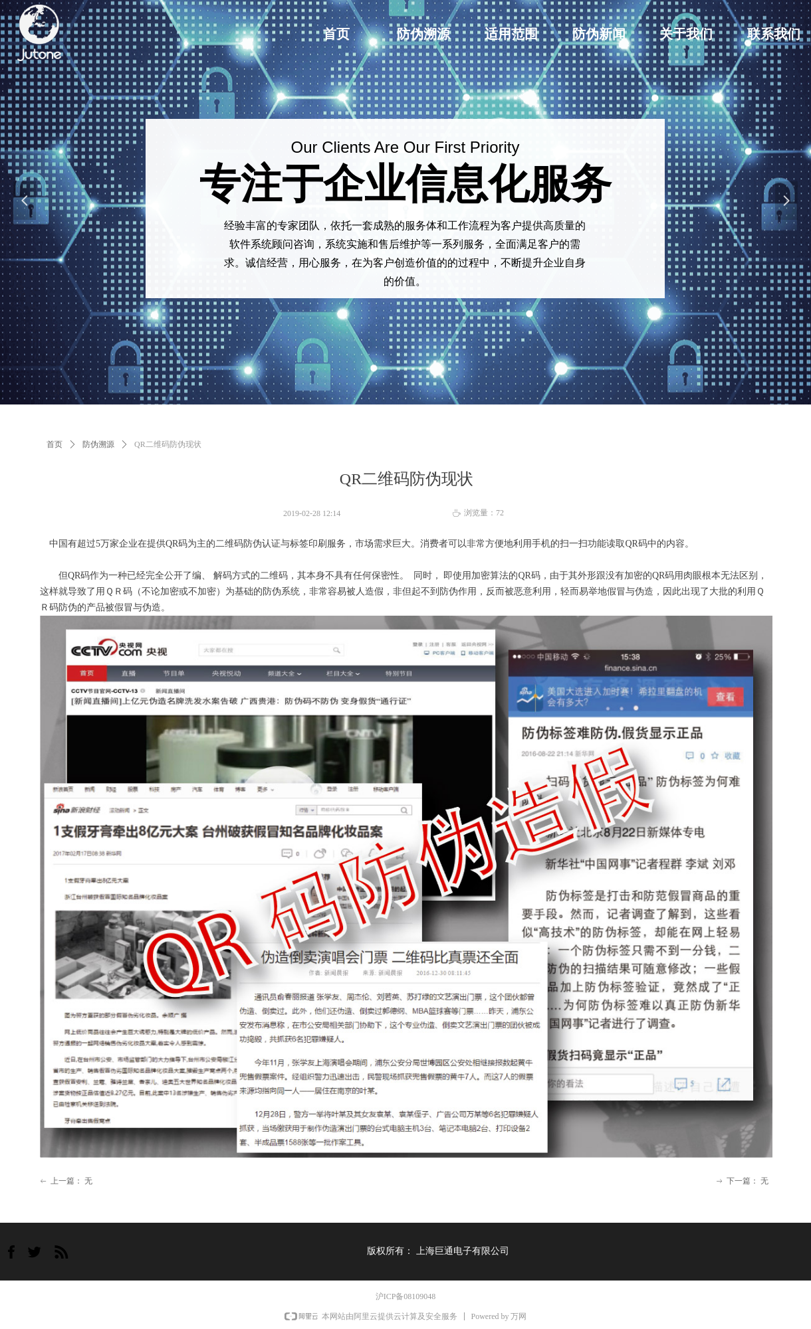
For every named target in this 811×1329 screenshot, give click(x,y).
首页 (54, 444)
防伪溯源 (98, 444)
